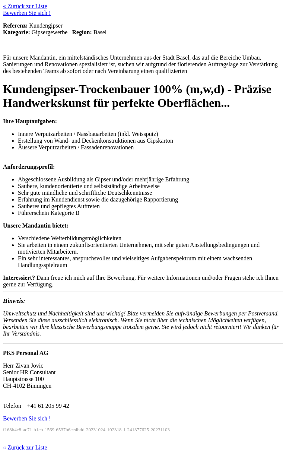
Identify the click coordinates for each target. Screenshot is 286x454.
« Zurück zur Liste (25, 6)
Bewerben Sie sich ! (27, 13)
